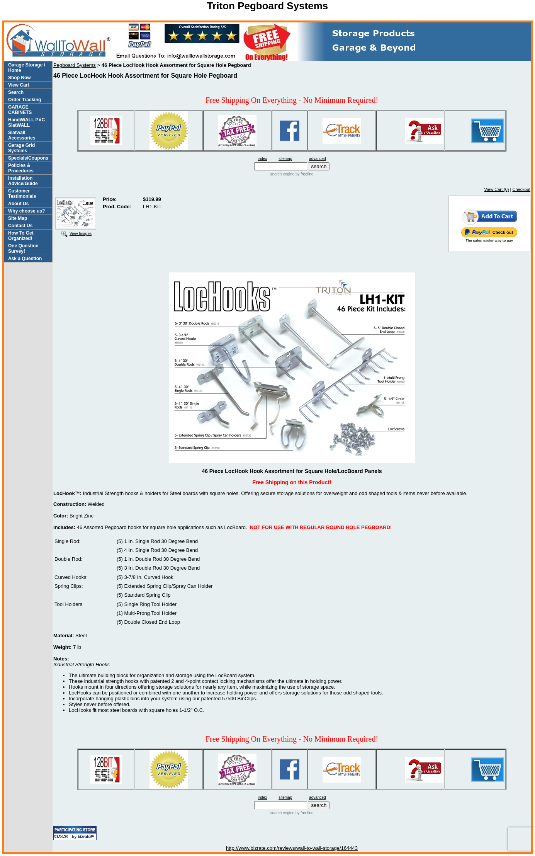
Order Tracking (24, 99)
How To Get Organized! (21, 235)
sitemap (285, 159)
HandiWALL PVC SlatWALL (26, 122)
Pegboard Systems (74, 65)
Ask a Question (25, 258)
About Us (18, 203)
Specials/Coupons (28, 158)
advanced (317, 159)
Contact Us (20, 225)
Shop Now (19, 77)
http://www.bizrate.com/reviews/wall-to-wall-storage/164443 (292, 848)
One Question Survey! (23, 248)
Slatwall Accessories (22, 135)
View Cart (18, 85)
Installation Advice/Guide (23, 180)
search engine (282, 174)
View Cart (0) (496, 189)
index (262, 159)
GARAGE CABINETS (20, 109)
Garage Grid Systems (21, 148)
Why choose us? (26, 211)
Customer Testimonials (22, 193)
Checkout (521, 189)
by (303, 174)
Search (16, 92)
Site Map (17, 218)
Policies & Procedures (21, 168)
